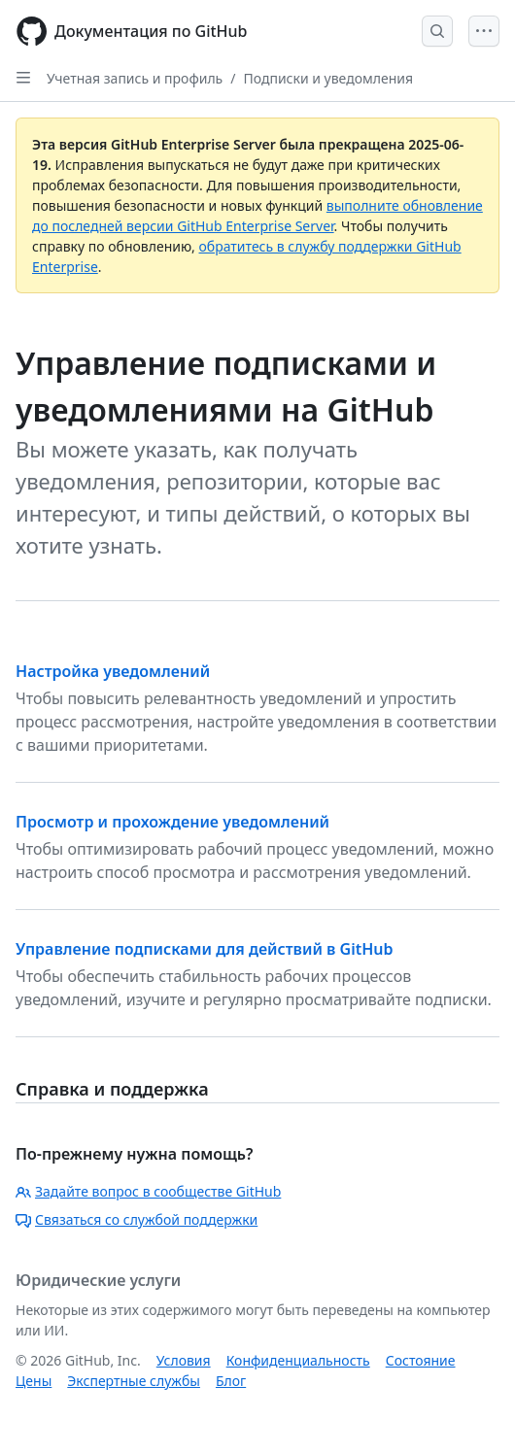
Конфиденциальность (298, 1360)
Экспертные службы (133, 1380)
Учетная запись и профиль (135, 78)
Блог (231, 1380)
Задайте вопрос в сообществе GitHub (148, 1191)
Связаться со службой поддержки (137, 1219)
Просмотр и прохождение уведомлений (172, 821)
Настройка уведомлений (113, 671)
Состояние (421, 1360)
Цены (34, 1380)
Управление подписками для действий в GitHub (205, 949)
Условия (183, 1360)
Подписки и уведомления (328, 78)
